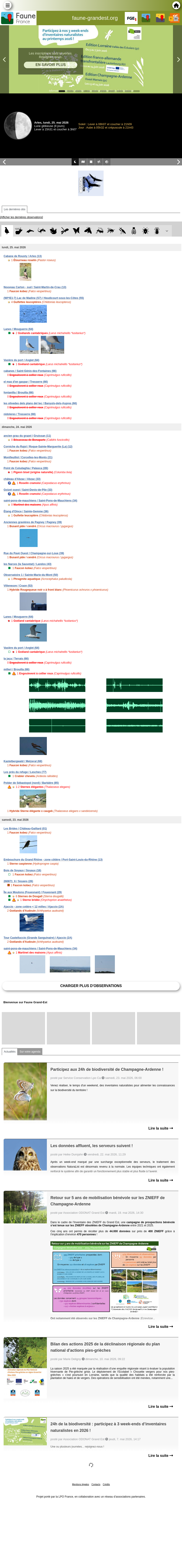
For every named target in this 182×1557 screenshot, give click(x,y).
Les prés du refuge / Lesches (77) (25, 772)
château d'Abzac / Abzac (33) (22, 479)
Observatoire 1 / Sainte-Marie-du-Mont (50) (31, 574)
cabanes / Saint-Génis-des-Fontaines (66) (30, 371)
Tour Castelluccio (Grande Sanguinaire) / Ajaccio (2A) (38, 937)
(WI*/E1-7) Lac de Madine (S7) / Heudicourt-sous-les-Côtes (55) (44, 298)
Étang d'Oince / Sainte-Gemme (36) (26, 511)
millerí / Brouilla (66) (17, 669)
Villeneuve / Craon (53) (18, 585)
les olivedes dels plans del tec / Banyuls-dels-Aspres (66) (40, 403)
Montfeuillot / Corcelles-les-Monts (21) (28, 457)
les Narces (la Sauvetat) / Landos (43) (27, 564)
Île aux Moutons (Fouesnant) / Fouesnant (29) (33, 892)
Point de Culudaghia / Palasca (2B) (26, 468)
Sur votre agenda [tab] (30, 1051)
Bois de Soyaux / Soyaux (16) (22, 870)
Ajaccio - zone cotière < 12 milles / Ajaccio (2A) (34, 906)
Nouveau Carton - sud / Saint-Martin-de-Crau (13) (35, 287)
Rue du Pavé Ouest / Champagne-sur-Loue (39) (34, 553)
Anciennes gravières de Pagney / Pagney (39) (33, 522)
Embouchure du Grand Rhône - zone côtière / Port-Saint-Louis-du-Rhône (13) (53, 859)
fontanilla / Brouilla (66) (19, 392)
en (176, 19)
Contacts (95, 1484)
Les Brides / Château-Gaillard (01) (25, 828)
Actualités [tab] (10, 1051)
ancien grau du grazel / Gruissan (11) (27, 435)
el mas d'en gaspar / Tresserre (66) (26, 381)
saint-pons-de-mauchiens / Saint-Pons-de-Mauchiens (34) (40, 500)
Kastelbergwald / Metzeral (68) (23, 761)
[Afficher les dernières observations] (21, 217)
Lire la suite (160, 1128)
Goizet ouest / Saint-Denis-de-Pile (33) (28, 489)
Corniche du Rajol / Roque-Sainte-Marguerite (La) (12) (38, 446)
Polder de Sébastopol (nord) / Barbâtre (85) (31, 782)
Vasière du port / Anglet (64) (21, 360)
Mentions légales (80, 1484)
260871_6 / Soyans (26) (18, 881)
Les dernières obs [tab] (14, 209)
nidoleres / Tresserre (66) (20, 414)
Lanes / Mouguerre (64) (18, 329)
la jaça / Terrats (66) (16, 658)
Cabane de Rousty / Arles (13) (23, 256)
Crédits (106, 1484)
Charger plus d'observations (91, 986)
